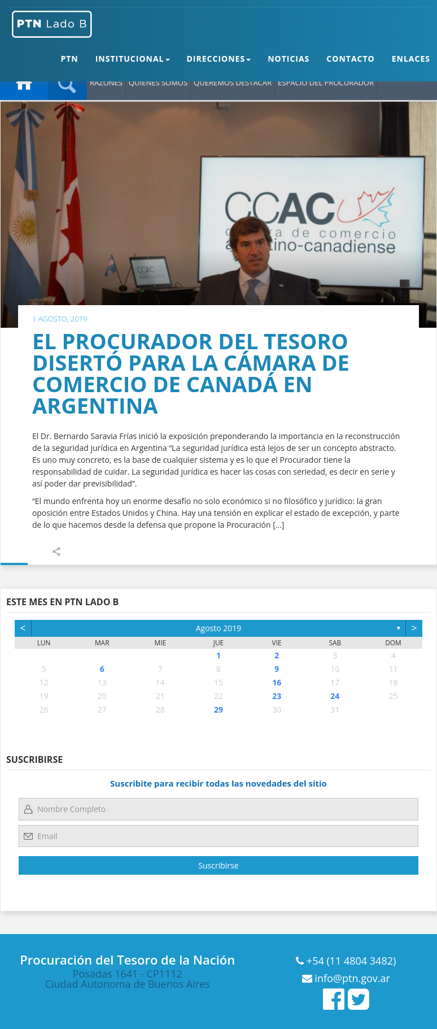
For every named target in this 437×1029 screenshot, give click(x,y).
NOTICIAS (288, 66)
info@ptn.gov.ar (351, 978)
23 (276, 696)
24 (334, 696)
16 (276, 682)
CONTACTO (350, 66)
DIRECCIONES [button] (219, 66)
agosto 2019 (219, 628)
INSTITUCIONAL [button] (132, 66)
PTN (69, 66)
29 (218, 709)
